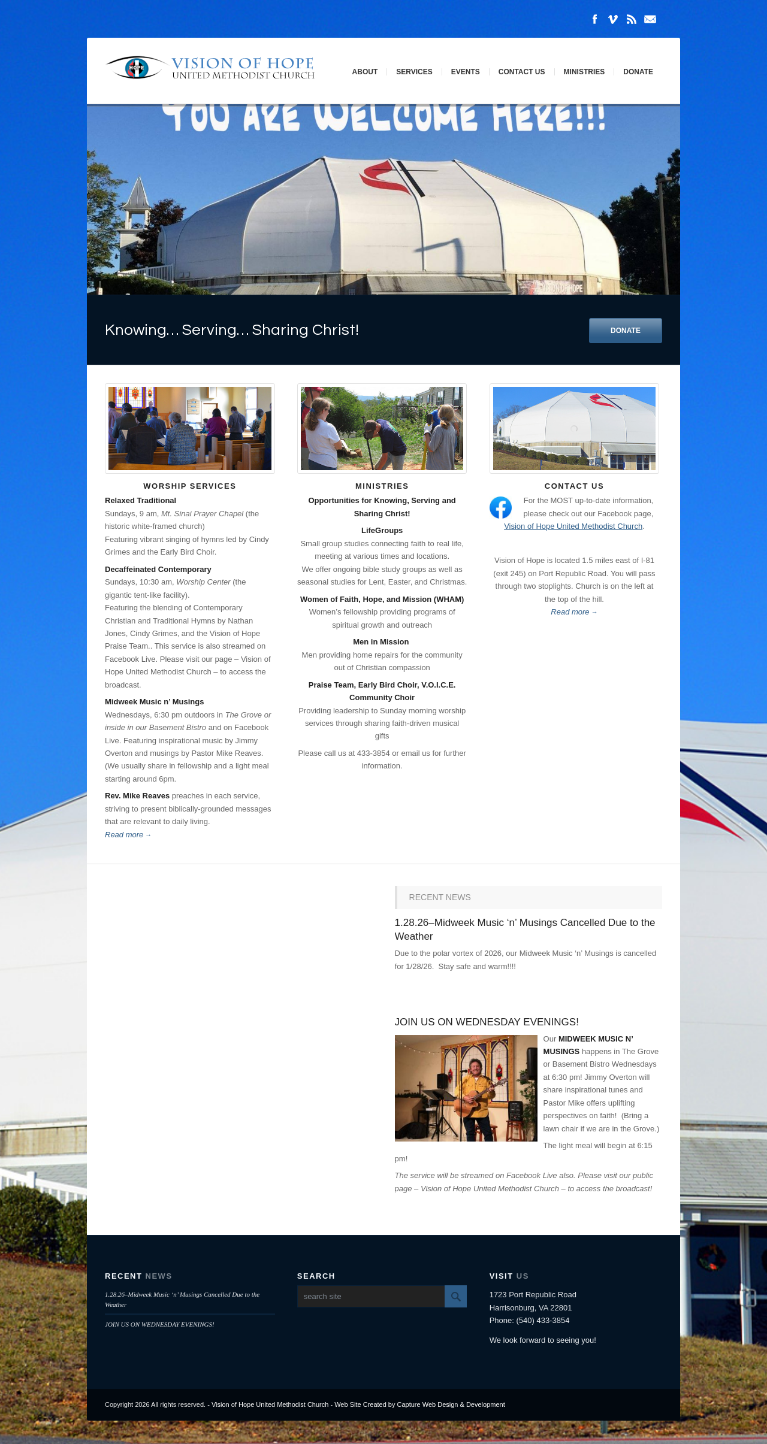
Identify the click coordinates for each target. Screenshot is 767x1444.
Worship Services (189, 486)
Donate (638, 71)
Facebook (594, 19)
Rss (632, 19)
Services (414, 71)
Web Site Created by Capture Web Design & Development (419, 1404)
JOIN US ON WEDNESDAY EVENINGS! (487, 1022)
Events (465, 71)
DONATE (626, 330)
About (365, 71)
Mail (650, 19)
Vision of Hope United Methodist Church (573, 526)
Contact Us (522, 71)
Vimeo (613, 19)
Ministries (584, 71)
